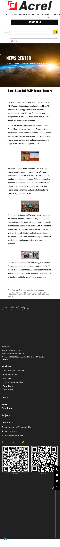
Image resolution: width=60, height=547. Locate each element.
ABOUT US (48, 15)
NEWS (16, 63)
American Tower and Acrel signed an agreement (28, 290)
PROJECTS (37, 14)
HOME (9, 63)
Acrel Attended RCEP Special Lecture (34, 63)
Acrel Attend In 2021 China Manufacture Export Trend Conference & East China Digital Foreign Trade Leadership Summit (28, 294)
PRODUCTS (24, 14)
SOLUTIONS (11, 14)
